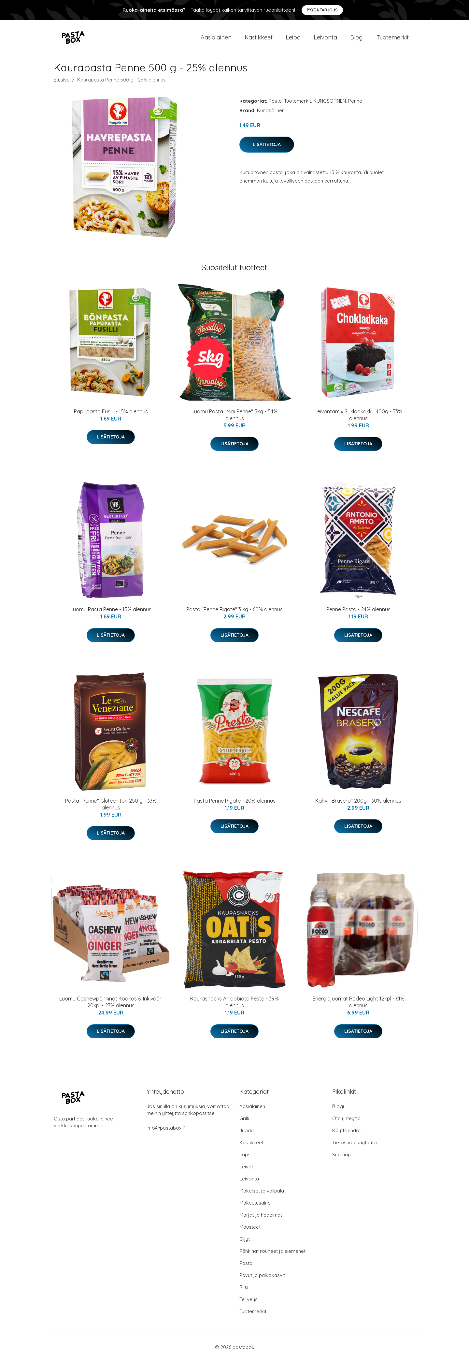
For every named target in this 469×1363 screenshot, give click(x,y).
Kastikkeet (259, 39)
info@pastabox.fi (166, 1132)
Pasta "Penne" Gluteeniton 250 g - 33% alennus (111, 808)
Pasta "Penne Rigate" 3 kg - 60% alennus (234, 614)
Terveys (248, 1304)
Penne (355, 105)
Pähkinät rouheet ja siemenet (272, 1255)
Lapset (247, 1159)
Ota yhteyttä (346, 1123)
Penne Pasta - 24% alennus (358, 614)
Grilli (244, 1123)
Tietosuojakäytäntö (354, 1147)
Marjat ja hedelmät (260, 1219)
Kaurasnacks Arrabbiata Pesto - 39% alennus (234, 1006)
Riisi (243, 1292)
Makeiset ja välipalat (262, 1195)
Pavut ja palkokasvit (262, 1280)
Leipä (293, 39)
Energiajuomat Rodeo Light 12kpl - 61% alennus (358, 1006)
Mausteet (250, 1231)
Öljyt (244, 1243)
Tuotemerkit (393, 39)
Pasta (275, 105)
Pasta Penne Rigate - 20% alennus (235, 805)
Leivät (246, 1171)
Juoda (246, 1135)
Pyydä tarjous (322, 9)
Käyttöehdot (346, 1135)
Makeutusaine (255, 1207)
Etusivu (61, 84)
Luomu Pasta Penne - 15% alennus (110, 614)
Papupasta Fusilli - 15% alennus (111, 416)
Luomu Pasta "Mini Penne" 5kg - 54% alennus (234, 419)
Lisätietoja (267, 149)
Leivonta (325, 39)
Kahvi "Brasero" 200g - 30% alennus (358, 805)
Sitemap (341, 1159)
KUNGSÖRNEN (329, 105)
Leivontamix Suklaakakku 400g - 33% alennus (358, 419)
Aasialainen (216, 39)
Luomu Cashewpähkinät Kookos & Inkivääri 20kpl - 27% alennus (111, 1006)
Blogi (356, 39)
